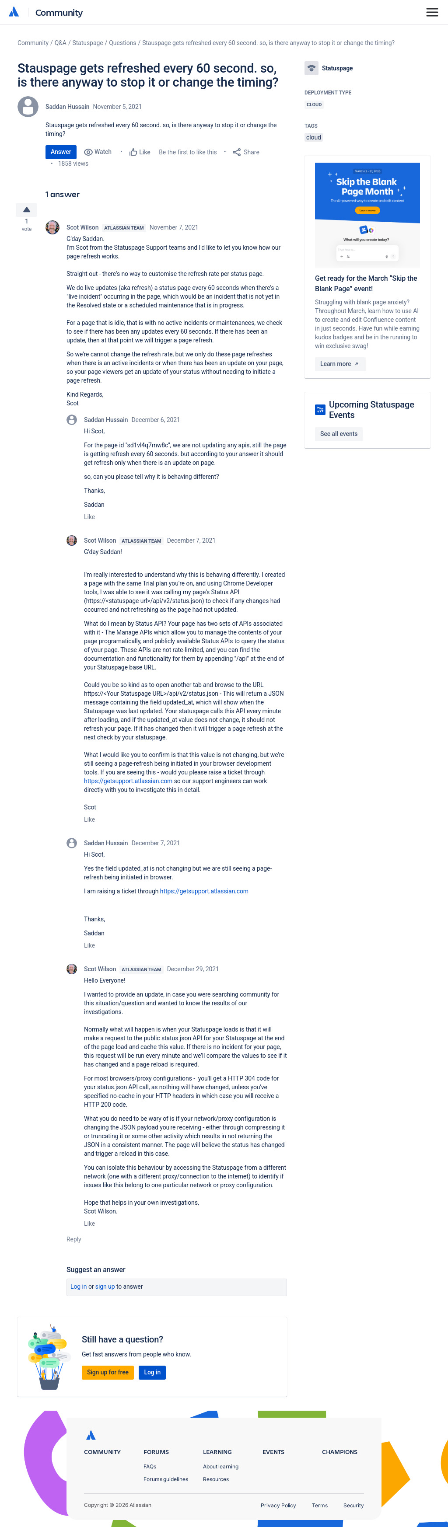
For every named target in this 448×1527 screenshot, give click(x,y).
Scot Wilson (82, 230)
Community (59, 12)
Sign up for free (108, 1375)
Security (353, 1505)
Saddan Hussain (67, 106)
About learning (220, 1466)
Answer (61, 151)
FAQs (150, 1466)
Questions (122, 42)
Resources (216, 1479)
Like (89, 520)
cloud (313, 137)
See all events (338, 433)
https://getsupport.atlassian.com (128, 784)
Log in (78, 1289)
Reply (73, 1242)
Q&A (60, 42)
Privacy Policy (278, 1505)
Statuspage (88, 42)
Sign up (105, 1289)
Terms (320, 1505)
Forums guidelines (166, 1479)
